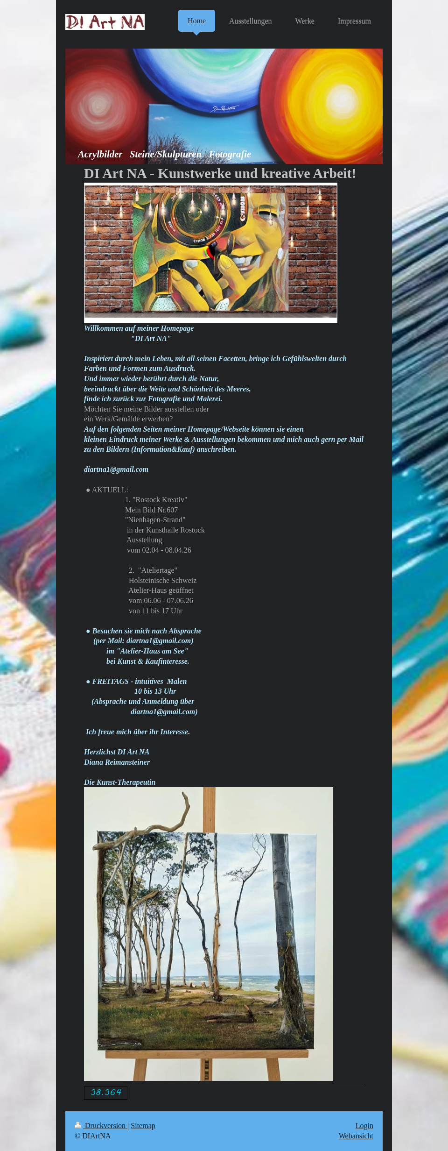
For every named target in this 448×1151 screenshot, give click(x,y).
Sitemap (143, 1126)
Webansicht (356, 1136)
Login (364, 1126)
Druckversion (101, 1126)
